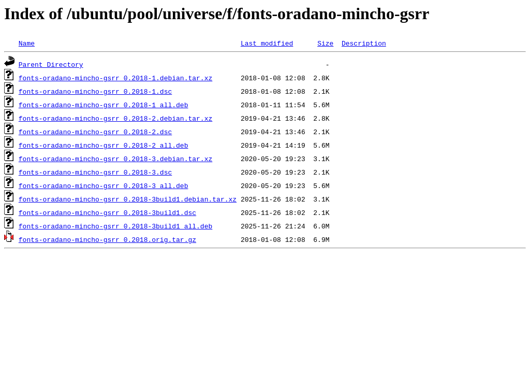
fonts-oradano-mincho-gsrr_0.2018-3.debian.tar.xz (115, 158)
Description (364, 43)
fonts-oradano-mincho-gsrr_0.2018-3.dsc (95, 172)
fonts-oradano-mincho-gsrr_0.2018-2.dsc (95, 131)
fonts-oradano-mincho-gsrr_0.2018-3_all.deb (103, 185)
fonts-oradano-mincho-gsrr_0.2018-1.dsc (95, 91)
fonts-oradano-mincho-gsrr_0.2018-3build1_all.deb (115, 226)
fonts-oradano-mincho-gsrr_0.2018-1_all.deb (103, 104)
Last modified (267, 43)
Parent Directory (51, 64)
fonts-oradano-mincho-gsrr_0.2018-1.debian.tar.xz (115, 77)
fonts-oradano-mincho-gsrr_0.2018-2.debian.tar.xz (115, 118)
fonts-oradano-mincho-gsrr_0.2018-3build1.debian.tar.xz (128, 199)
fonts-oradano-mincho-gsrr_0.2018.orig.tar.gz (107, 239)
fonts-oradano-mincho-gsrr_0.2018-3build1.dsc (107, 212)
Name (27, 43)
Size (325, 43)
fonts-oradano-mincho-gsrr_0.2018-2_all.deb (103, 145)
